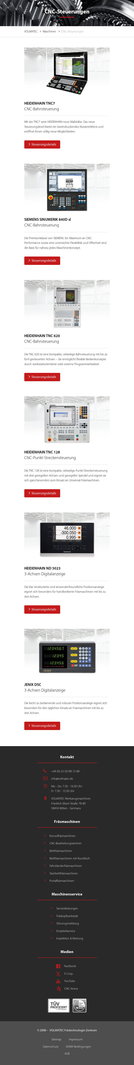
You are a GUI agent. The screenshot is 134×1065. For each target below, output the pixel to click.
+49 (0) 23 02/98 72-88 (65, 771)
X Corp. (68, 973)
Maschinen (49, 31)
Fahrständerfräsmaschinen (66, 866)
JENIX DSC (32, 684)
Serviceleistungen (67, 908)
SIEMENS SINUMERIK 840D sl (47, 219)
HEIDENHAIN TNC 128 (42, 452)
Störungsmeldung (67, 923)
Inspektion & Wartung (69, 938)
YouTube (69, 981)
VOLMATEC (30, 31)
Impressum (76, 1039)
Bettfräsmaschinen (61, 851)
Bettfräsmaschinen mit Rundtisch (70, 858)
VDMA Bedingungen (78, 1046)
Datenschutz (50, 1046)
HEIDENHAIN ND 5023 (42, 568)
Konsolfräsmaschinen (63, 836)
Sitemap (56, 1039)
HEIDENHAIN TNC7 (39, 103)
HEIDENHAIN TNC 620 (42, 335)
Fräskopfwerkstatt (67, 916)
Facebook (70, 966)
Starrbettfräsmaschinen (64, 873)
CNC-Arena (71, 988)
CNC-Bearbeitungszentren (66, 843)
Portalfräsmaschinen (62, 881)
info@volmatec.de (62, 778)
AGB (67, 1053)
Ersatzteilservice (65, 931)
